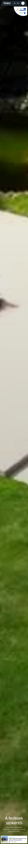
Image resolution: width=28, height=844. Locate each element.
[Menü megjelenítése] (23, 3)
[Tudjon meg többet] (25, 842)
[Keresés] (15, 3)
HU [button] (18, 3)
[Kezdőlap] (7, 3)
